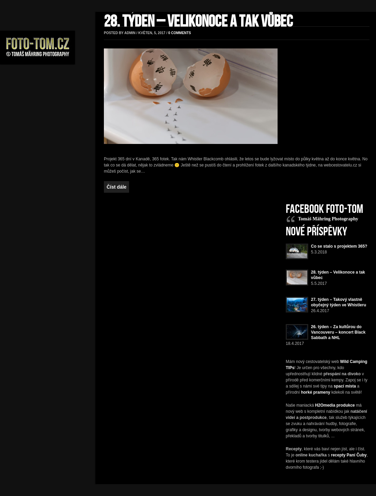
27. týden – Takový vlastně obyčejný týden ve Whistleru (338, 302)
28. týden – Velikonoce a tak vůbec (198, 21)
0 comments (179, 33)
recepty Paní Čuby (349, 455)
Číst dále (116, 187)
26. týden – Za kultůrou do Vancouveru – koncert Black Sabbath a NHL (338, 332)
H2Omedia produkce (335, 405)
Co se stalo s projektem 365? (339, 246)
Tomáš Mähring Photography (328, 218)
